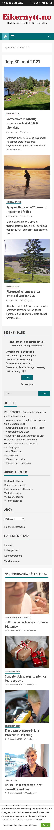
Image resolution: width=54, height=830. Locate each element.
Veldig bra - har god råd (21, 351)
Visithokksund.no (12, 493)
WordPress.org (12, 561)
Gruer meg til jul (17, 371)
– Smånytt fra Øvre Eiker (16, 431)
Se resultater (27, 384)
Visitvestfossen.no (13, 497)
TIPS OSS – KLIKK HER (41, 3)
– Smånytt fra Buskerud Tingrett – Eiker (24, 427)
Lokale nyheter (12, 114)
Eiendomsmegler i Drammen (18, 489)
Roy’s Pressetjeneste (15, 485)
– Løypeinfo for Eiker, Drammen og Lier (24, 435)
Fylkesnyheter (11, 617)
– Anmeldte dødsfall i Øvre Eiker (20, 439)
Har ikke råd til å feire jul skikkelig (26, 367)
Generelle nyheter (13, 202)
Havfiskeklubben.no (14, 481)
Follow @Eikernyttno (14, 527)
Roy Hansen (27, 132)
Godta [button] (45, 825)
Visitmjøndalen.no (13, 500)
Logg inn (8, 545)
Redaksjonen (27, 216)
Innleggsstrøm (11, 550)
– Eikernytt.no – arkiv (14, 459)
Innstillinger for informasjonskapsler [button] (20, 825)
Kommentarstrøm (13, 555)
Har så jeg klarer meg (20, 359)
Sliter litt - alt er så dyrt (20, 363)
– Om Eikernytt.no (13, 451)
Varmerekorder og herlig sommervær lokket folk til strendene (22, 123)
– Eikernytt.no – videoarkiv (17, 463)
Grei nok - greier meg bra (22, 355)
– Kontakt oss (11, 455)
